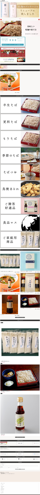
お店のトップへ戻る (3, 483)
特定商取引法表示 (2, 488)
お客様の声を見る (2, 486)
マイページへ (2, 485)
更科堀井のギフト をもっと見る (20, 317)
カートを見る (2, 484)
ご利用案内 (2, 487)
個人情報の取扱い (2, 489)
